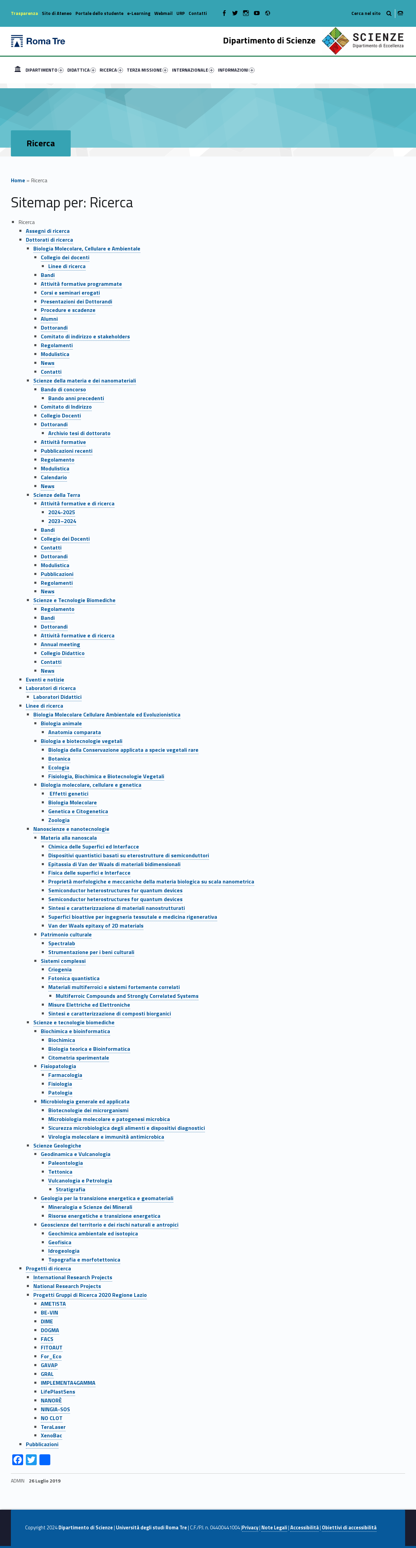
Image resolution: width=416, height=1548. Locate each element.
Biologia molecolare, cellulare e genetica (91, 785)
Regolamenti (57, 345)
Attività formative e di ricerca (78, 503)
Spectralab (61, 943)
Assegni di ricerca (48, 231)
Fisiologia (60, 1084)
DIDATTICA (81, 70)
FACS (47, 1339)
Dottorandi (54, 327)
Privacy (250, 1527)
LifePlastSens (58, 1391)
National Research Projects (67, 1286)
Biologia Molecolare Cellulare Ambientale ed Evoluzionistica (106, 714)
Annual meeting (60, 644)
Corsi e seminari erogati (70, 292)
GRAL (47, 1374)
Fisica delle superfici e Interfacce (89, 873)
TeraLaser (53, 1427)
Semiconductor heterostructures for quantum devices (115, 890)
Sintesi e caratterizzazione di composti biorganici (109, 1013)
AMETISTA (53, 1304)
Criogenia (60, 969)
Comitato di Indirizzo (66, 407)
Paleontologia (65, 1163)
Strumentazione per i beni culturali (91, 952)
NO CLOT (52, 1418)
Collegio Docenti (61, 415)
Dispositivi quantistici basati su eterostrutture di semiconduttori (128, 855)
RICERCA (111, 70)
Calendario (54, 477)
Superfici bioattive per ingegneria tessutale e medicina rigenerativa (132, 917)
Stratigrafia (70, 1189)
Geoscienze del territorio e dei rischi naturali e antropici (109, 1224)
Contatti (198, 13)
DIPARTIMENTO (44, 70)
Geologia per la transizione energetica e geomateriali (107, 1198)
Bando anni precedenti (76, 398)
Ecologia (58, 767)
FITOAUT (52, 1347)
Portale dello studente (99, 13)
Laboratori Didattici (57, 697)
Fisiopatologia (58, 1066)
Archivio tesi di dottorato (79, 433)
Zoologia (59, 820)
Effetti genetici (68, 793)
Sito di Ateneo (57, 13)
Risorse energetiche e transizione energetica (104, 1216)
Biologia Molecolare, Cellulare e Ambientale (86, 248)
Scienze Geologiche (57, 1145)
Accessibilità (304, 1527)
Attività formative (63, 442)
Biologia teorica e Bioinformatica (89, 1049)
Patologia (60, 1092)
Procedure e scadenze (68, 310)
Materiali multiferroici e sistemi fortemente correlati (114, 987)
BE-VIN (49, 1312)
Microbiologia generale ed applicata (85, 1101)
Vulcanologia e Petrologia (80, 1180)
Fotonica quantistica (74, 978)
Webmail (163, 13)
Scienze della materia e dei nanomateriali (84, 380)
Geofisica (59, 1242)
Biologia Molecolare (72, 802)
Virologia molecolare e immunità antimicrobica (106, 1137)
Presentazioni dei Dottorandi (76, 301)
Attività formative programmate (81, 284)
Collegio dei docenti (65, 257)
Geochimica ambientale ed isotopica (93, 1233)
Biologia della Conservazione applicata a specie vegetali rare (123, 750)
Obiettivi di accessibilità (349, 1527)
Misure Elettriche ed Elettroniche (89, 1005)
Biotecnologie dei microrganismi (88, 1110)
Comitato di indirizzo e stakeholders (85, 336)
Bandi (48, 275)
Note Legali (274, 1527)
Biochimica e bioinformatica (75, 1031)
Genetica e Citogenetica (78, 811)
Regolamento (57, 459)
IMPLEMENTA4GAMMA (68, 1383)
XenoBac (51, 1435)
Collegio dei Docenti (65, 539)
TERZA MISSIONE (147, 70)
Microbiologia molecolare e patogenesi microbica (109, 1119)
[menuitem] (17, 69)
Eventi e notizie (45, 679)
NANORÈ (51, 1400)
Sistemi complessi (63, 961)
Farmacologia (65, 1075)
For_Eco (51, 1356)
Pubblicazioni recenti (66, 451)
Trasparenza (24, 13)
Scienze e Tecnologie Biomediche (74, 600)
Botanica (59, 758)
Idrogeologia (64, 1251)
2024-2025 (61, 512)
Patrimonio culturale (66, 934)
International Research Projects (72, 1277)
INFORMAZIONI (236, 70)
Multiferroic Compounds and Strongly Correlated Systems (127, 996)
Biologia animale (61, 723)
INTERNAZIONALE (193, 70)
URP (180, 13)
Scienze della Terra (56, 495)
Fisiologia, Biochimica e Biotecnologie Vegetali (106, 776)
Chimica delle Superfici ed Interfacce (93, 846)
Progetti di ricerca (48, 1268)
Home (17, 70)
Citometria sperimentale (78, 1057)
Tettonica (60, 1172)
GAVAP (49, 1365)
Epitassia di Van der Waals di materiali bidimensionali (114, 864)
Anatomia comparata (74, 732)
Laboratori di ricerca (51, 688)
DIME (47, 1321)
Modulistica (55, 354)
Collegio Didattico (63, 653)
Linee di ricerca (67, 266)
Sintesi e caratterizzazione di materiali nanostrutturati (116, 908)
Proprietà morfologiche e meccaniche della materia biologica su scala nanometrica (151, 881)
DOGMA (50, 1330)
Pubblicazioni (57, 574)
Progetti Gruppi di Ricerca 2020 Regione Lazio (90, 1295)
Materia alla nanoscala (69, 838)
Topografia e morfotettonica (84, 1259)
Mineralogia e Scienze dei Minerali (90, 1207)
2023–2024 (62, 521)
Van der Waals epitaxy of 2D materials (95, 925)
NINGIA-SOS (55, 1409)
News (47, 363)
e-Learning (139, 13)
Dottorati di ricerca (49, 240)
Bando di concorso (63, 389)
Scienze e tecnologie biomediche (74, 1022)
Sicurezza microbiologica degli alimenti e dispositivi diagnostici (126, 1128)
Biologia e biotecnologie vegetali (81, 741)
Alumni (49, 319)
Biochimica (61, 1040)
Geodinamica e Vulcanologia (75, 1154)
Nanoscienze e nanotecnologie (71, 829)
